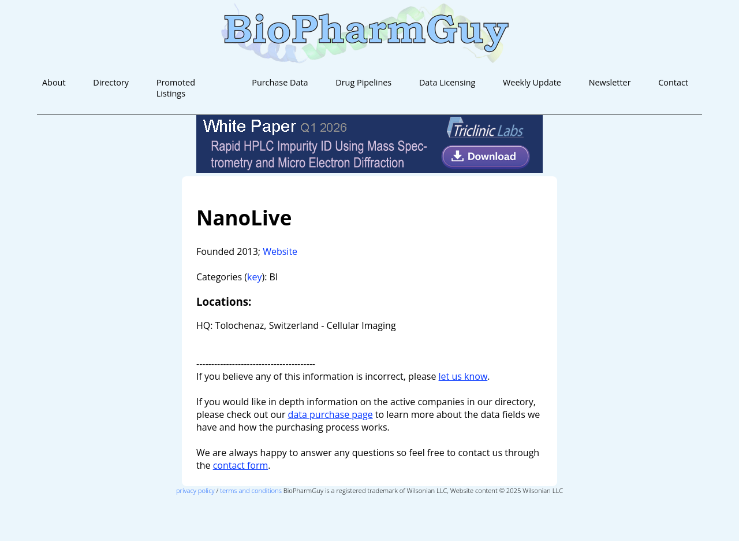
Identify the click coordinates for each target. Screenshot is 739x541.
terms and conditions (251, 490)
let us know (463, 376)
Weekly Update (532, 82)
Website (280, 251)
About (54, 82)
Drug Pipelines (363, 82)
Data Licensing (447, 82)
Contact (673, 82)
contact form (240, 465)
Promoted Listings (175, 88)
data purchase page (330, 414)
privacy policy (195, 490)
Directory (111, 82)
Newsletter (610, 82)
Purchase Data (280, 82)
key (254, 276)
